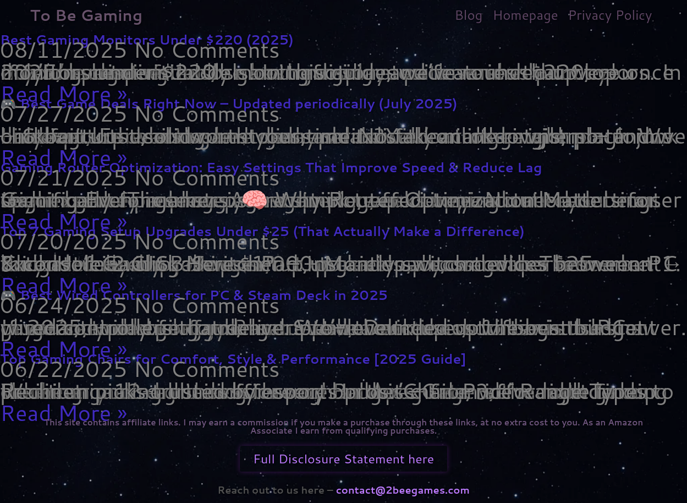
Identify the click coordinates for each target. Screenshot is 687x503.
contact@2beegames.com (401, 490)
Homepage (525, 15)
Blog (468, 15)
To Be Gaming (86, 15)
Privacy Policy (610, 15)
